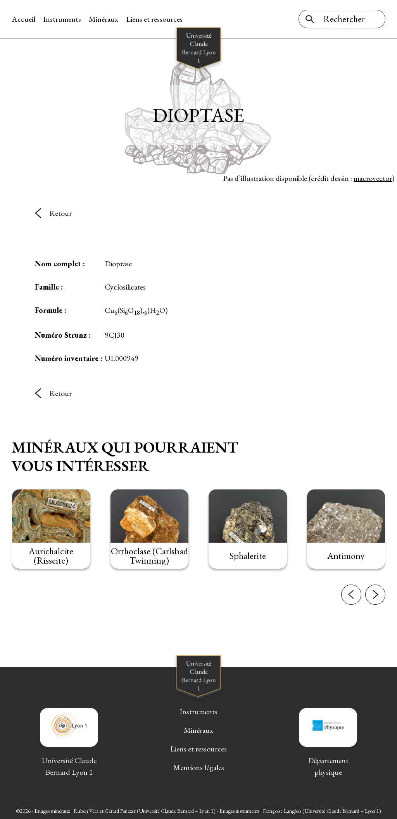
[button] (351, 595)
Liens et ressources (154, 19)
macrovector (373, 178)
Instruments (62, 19)
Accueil (23, 19)
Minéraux (103, 19)
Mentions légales (198, 767)
